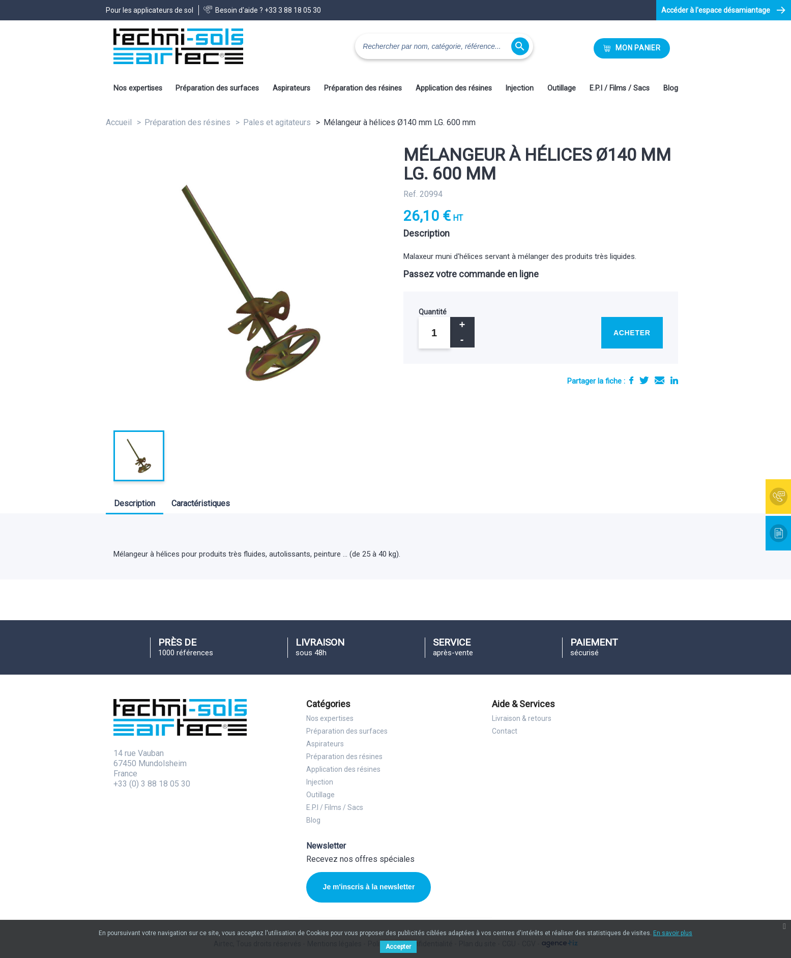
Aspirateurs (291, 88)
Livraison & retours (521, 718)
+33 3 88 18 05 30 (293, 10)
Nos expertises (137, 88)
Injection (519, 88)
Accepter (398, 946)
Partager (631, 380)
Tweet (644, 380)
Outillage (561, 88)
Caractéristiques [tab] (200, 503)
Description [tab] (134, 503)
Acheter (632, 333)
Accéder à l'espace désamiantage (715, 10)
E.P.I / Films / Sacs (620, 88)
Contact (504, 731)
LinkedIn (674, 380)
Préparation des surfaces (217, 88)
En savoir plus (672, 933)
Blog (670, 88)
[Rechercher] (444, 46)
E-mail (659, 380)
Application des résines (454, 88)
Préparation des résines (363, 88)
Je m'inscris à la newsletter (369, 887)
